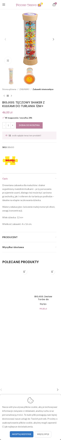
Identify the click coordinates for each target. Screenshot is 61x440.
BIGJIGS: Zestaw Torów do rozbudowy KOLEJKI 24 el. (43, 301)
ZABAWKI (24, 89)
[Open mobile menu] (4, 5)
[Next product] (11, 96)
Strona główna (9, 89)
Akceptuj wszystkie (21, 434)
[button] (5, 39)
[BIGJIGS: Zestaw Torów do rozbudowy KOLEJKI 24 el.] (43, 281)
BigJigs (43, 304)
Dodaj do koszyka (29, 125)
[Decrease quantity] (4, 125)
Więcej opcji (43, 434)
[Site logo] (29, 4)
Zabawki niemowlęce (43, 89)
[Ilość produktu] (8, 125)
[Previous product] (4, 96)
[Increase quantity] (12, 125)
